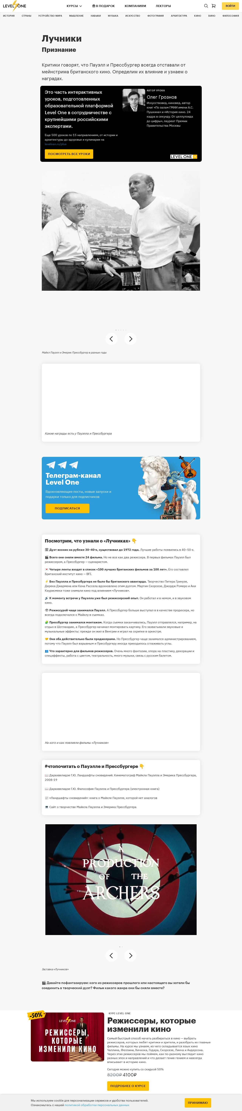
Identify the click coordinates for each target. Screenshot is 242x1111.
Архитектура (179, 16)
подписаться (67, 508)
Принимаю (198, 1102)
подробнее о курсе (128, 1086)
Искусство (132, 16)
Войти (230, 6)
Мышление (76, 16)
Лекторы (163, 6)
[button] (118, 330)
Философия (231, 16)
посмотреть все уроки (69, 154)
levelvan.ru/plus (56, 144)
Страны (26, 16)
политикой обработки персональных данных (97, 1105)
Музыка (113, 16)
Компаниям (135, 6)
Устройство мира (50, 16)
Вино (211, 16)
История (9, 16)
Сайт (52, 807)
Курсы (72, 6)
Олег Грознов (162, 97)
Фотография (155, 16)
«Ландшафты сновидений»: (69, 798)
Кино (197, 16)
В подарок (103, 6)
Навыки (96, 16)
